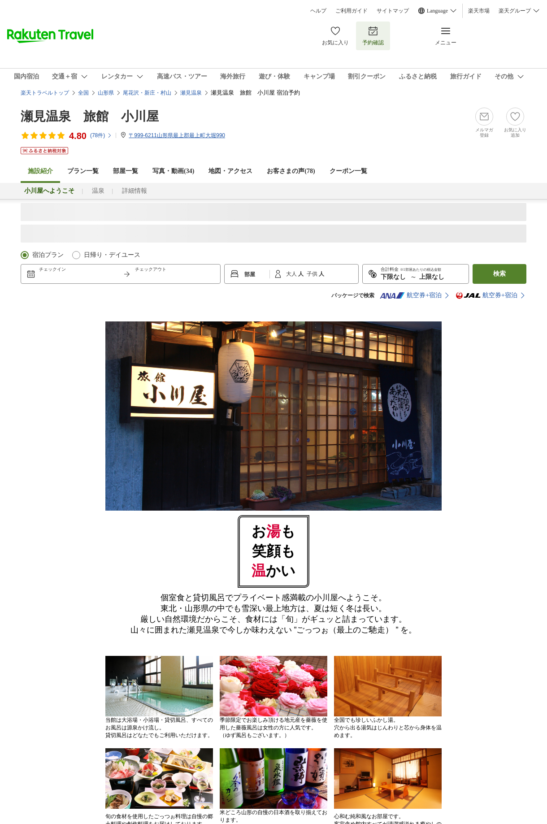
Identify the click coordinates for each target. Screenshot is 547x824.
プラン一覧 (83, 171)
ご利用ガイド (351, 11)
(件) (101, 135)
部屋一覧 (125, 171)
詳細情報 (134, 190)
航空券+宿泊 (411, 295)
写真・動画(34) (173, 171)
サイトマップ (393, 11)
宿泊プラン (48, 255)
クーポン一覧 (348, 171)
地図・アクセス (230, 171)
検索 (499, 273)
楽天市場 (479, 11)
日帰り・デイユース (112, 255)
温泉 (98, 190)
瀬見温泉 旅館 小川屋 (90, 116)
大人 (292, 274)
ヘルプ (318, 11)
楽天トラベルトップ (45, 93)
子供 (313, 274)
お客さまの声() (291, 171)
